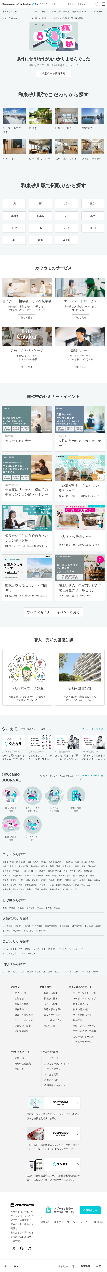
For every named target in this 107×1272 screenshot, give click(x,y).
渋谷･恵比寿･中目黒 (37, 862)
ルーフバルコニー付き (13, 949)
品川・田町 (55, 866)
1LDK (21, 972)
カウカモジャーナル (83, 1036)
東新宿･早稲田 (54, 871)
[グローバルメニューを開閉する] (103, 4)
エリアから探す (52, 1014)
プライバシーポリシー (78, 1222)
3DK (69, 972)
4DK (89, 972)
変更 (98, 1266)
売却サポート (21, 1058)
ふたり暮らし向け (11, 953)
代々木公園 (23, 866)
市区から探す (51, 1004)
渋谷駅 (27, 926)
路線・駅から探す (53, 1009)
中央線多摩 (55, 889)
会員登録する (90, 1210)
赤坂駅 (98, 926)
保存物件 (19, 1009)
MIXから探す (50, 1025)
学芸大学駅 (29, 930)
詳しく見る (27, 317)
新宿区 (12, 908)
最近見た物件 (21, 1004)
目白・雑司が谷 (80, 875)
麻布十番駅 (41, 930)
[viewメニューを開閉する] (16, 1266)
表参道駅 (17, 930)
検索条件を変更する (53, 73)
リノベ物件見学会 (82, 1014)
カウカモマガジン (82, 1042)
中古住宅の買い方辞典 (84, 1031)
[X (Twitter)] (14, 1248)
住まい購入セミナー (83, 1004)
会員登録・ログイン (54, 1085)
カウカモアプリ (52, 1069)
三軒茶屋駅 (8, 926)
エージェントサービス (84, 993)
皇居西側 (7, 871)
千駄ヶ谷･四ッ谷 (29, 871)
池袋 (92, 875)
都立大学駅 (77, 926)
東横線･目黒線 (87, 862)
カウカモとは (51, 1058)
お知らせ (19, 998)
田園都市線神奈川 (64, 885)
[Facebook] (21, 1248)
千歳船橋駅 (65, 926)
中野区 (49, 908)
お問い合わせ (51, 1080)
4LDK (95, 972)
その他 (74, 889)
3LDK (76, 972)
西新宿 (42, 871)
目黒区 (21, 908)
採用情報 (98, 1222)
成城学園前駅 (51, 926)
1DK (15, 972)
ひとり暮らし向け (77, 949)
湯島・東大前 (32, 880)
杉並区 (57, 908)
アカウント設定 (23, 1025)
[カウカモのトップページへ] (19, 4)
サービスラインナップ (84, 998)
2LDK (57, 972)
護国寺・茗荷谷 (10, 880)
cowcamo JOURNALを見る (91, 777)
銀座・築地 (68, 866)
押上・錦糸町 (65, 875)
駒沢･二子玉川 (9, 866)
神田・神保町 (79, 880)
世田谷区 (30, 908)
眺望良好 (52, 949)
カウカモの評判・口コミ (57, 1063)
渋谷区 (40, 908)
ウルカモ (19, 1069)
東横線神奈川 (31, 885)
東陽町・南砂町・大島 (13, 885)
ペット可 (63, 949)
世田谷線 (7, 875)
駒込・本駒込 (94, 880)
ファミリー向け (28, 953)
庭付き (28, 949)
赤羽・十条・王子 (83, 885)
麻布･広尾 (20, 862)
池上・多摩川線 (85, 871)
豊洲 (77, 866)
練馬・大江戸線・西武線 (14, 889)
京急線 (65, 889)
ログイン (76, 4)
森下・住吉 (38, 875)
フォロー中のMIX (24, 1020)
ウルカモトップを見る (93, 729)
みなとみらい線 (47, 885)
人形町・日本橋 (47, 880)
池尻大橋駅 (37, 926)
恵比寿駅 (7, 930)
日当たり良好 (40, 949)
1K (9, 972)
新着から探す (51, 998)
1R (4, 972)
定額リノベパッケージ (84, 1025)
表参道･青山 (8, 862)
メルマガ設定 (21, 1031)
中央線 (16, 871)
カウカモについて (47, 4)
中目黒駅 (89, 926)
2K (44, 972)
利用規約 (58, 1222)
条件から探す (51, 993)
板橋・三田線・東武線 (37, 889)
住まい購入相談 (81, 1009)
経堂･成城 (17, 875)
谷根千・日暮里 (64, 880)
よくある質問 (51, 1074)
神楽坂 (44, 866)
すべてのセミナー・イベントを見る (53, 612)
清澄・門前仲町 (89, 866)
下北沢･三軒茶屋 (71, 862)
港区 (5, 908)
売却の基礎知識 (23, 1063)
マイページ (20, 993)
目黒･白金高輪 (54, 862)
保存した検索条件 (24, 1014)
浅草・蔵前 (51, 875)
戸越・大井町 (70, 871)
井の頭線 (35, 866)
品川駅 (18, 926)
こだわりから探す (53, 1020)
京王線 (28, 875)
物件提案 (77, 1020)
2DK (50, 972)
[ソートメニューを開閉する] (6, 1266)
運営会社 (45, 1222)
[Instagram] (29, 1248)
